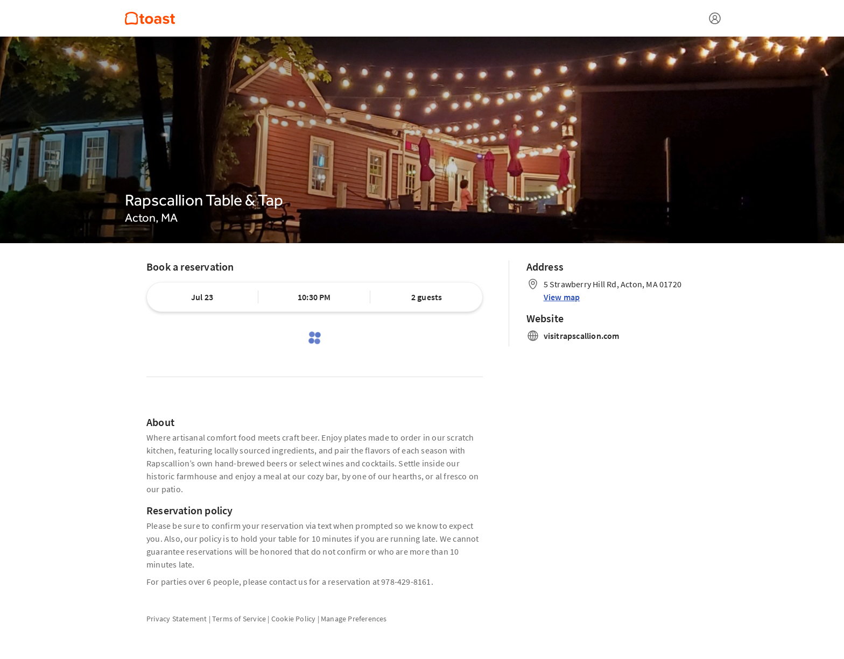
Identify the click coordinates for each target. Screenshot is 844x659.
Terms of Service (239, 618)
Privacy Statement (176, 618)
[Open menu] (715, 18)
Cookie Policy (293, 618)
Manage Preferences (354, 618)
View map (562, 297)
